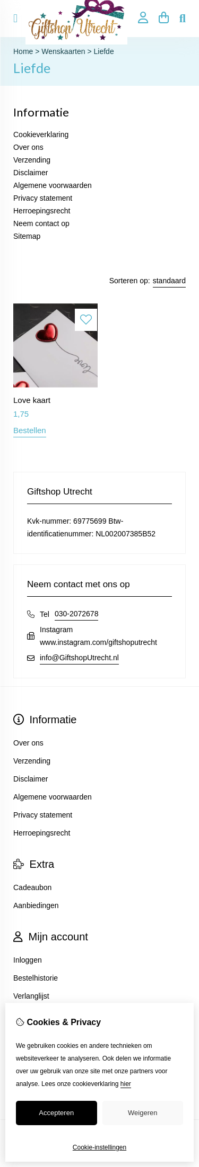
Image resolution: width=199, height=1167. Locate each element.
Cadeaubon (32, 887)
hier (125, 1084)
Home (23, 51)
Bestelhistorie (35, 978)
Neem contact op (41, 223)
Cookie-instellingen (99, 1147)
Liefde (104, 51)
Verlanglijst (31, 996)
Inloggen (27, 960)
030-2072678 (77, 613)
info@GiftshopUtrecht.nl (79, 657)
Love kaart (31, 400)
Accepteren (56, 1113)
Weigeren (142, 1113)
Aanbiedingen (36, 905)
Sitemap (26, 236)
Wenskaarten (63, 51)
